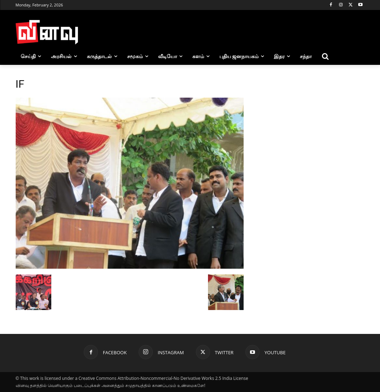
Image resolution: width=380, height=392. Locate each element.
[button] (325, 56)
